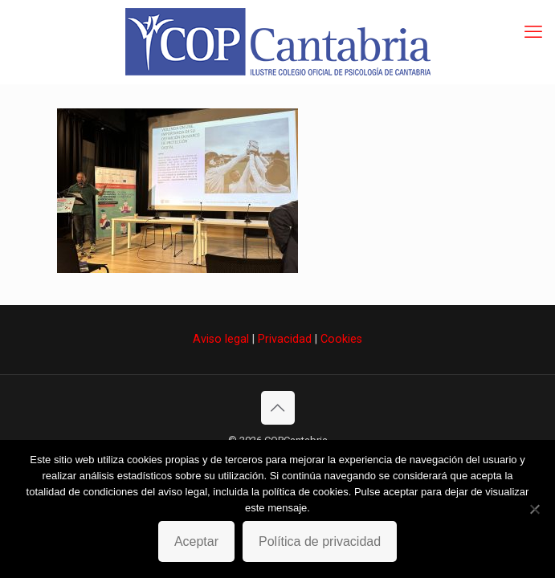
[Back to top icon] (278, 408)
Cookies (341, 338)
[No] (535, 509)
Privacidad (285, 338)
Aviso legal (221, 338)
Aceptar (196, 541)
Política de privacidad (320, 541)
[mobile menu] (533, 32)
